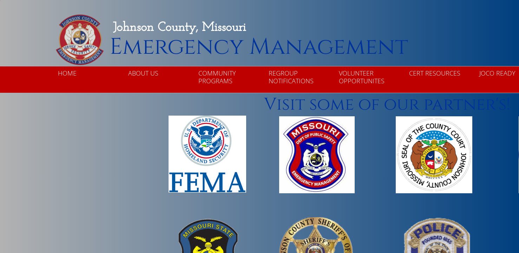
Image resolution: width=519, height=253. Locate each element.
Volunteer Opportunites (362, 77)
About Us (143, 73)
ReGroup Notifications (291, 77)
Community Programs (217, 77)
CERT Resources (434, 73)
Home (67, 73)
